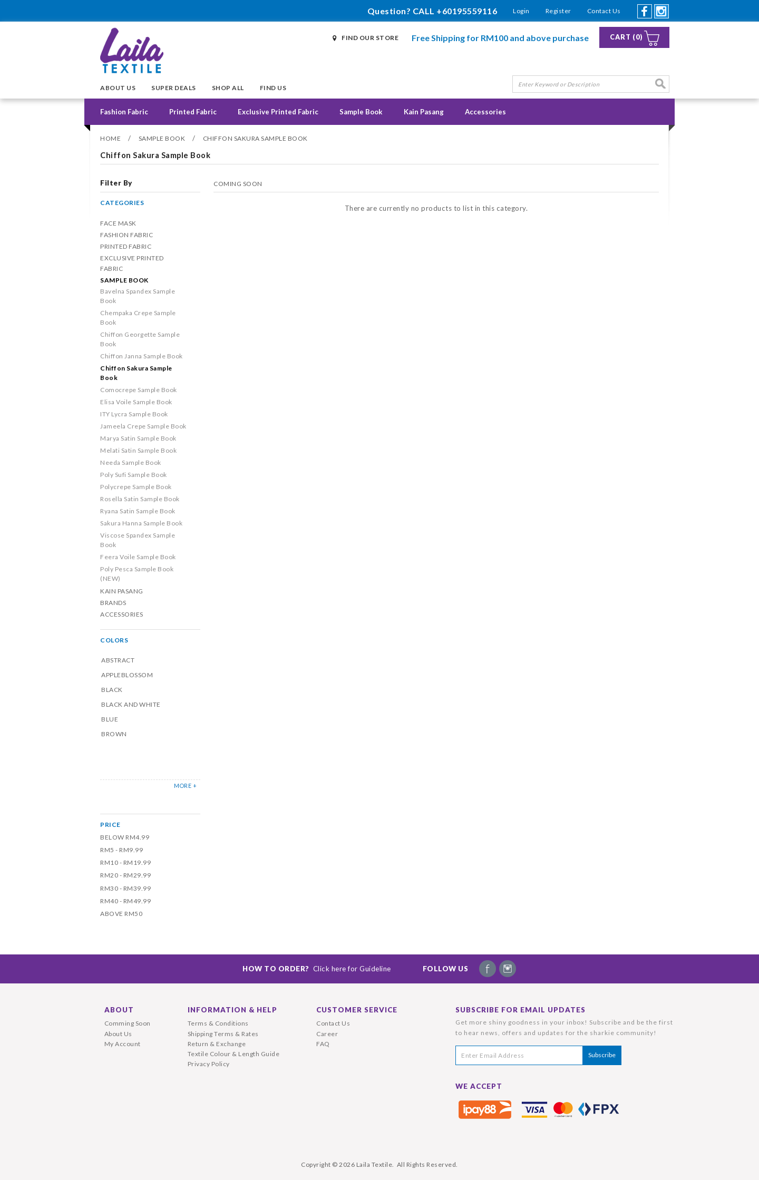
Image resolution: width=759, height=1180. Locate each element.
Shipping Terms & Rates (223, 1034)
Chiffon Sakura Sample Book (255, 138)
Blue (109, 719)
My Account (122, 1044)
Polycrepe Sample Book (136, 487)
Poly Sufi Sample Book (133, 475)
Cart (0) (626, 37)
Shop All (228, 88)
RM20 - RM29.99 (125, 875)
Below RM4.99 (124, 837)
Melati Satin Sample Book (138, 450)
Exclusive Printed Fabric (278, 112)
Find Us (273, 88)
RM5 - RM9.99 (121, 850)
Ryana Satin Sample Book (138, 511)
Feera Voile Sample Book (138, 557)
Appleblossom (127, 675)
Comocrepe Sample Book (138, 390)
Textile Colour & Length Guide (234, 1054)
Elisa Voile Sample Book (136, 402)
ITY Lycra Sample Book (134, 414)
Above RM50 (121, 914)
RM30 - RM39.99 (125, 888)
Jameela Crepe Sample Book (143, 426)
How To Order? (316, 968)
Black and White (131, 704)
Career (327, 1034)
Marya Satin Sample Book (138, 438)
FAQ (323, 1044)
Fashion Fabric (124, 112)
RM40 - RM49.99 (125, 901)
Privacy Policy (209, 1064)
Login (521, 11)
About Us (117, 88)
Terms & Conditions (218, 1023)
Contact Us (604, 11)
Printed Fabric (193, 112)
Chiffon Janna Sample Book (141, 356)
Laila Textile (374, 1164)
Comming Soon (127, 1023)
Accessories (485, 112)
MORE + (185, 785)
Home (110, 138)
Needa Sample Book (130, 462)
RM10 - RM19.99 (125, 862)
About (119, 1010)
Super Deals (173, 88)
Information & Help (232, 1010)
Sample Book (361, 112)
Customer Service (356, 1010)
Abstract (117, 660)
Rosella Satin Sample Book (140, 499)
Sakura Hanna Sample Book (141, 523)
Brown (114, 734)
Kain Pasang (424, 112)
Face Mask (118, 223)
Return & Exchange (217, 1044)
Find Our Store (370, 38)
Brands (113, 603)
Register (558, 11)
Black (112, 690)
